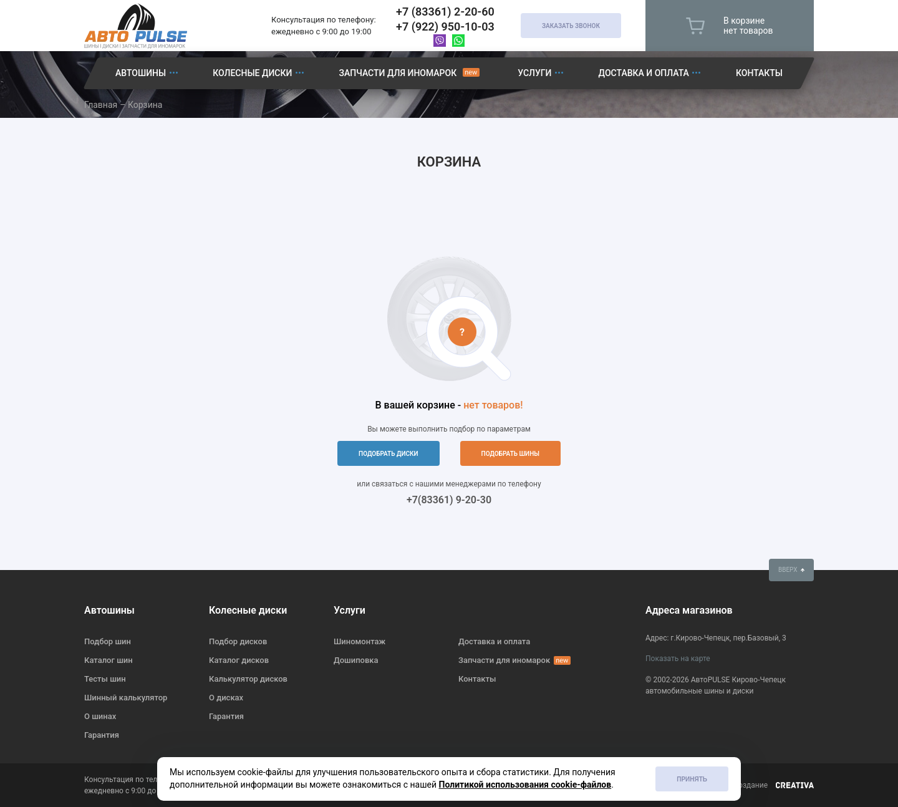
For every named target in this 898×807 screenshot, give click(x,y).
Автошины (140, 73)
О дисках (226, 697)
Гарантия (101, 735)
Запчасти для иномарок (397, 73)
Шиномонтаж (359, 641)
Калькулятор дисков (248, 679)
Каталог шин (108, 660)
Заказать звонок (571, 25)
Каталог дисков (239, 660)
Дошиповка (356, 660)
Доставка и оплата (644, 73)
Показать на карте (677, 658)
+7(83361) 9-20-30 (449, 500)
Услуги (534, 73)
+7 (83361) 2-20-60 (445, 11)
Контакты (759, 73)
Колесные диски (252, 73)
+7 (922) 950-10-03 (445, 26)
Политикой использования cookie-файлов (525, 785)
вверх (791, 569)
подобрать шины (510, 453)
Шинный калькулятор (125, 697)
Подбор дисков (238, 641)
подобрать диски (388, 453)
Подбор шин (107, 641)
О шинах (100, 716)
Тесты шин (105, 679)
